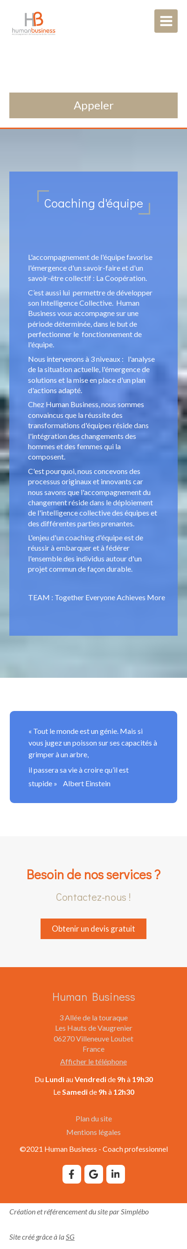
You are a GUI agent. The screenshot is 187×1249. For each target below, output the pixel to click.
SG (70, 1236)
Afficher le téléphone (93, 1061)
